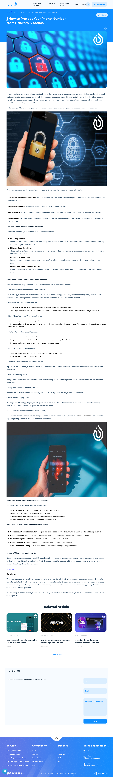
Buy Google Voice (13, 754)
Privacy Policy (37, 762)
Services (52, 3)
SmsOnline (10, 12)
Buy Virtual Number (37, 4)
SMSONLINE (12, 4)
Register (35, 754)
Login (34, 750)
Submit (95, 721)
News (84, 4)
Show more (56, 654)
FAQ (59, 758)
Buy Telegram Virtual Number (17, 758)
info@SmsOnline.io (91, 766)
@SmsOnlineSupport (91, 758)
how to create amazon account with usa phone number (56, 641)
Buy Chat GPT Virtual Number (17, 765)
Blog (76, 4)
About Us (61, 754)
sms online (101, 773)
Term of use (36, 758)
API (59, 762)
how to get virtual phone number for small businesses (22, 641)
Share (102, 15)
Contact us (62, 750)
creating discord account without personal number (87, 641)
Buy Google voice (64, 4)
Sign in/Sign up (99, 4)
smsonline (11, 569)
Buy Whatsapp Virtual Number (18, 762)
